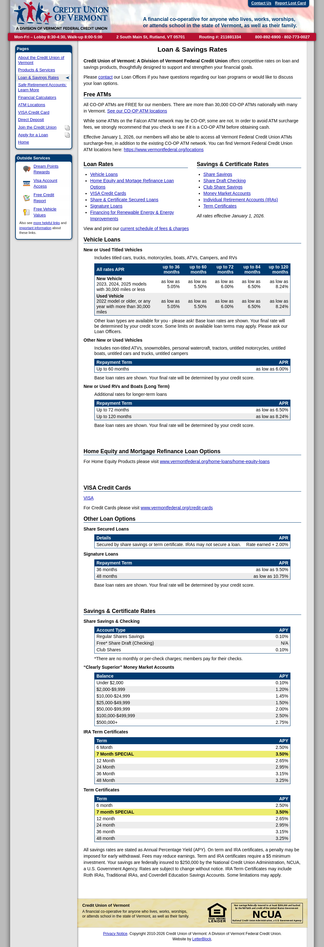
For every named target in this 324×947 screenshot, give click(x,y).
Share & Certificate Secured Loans (124, 199)
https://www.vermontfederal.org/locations (163, 149)
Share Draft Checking (224, 180)
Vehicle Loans (104, 174)
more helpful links (46, 223)
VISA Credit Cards (108, 193)
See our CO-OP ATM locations (137, 110)
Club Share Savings (223, 187)
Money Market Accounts (227, 193)
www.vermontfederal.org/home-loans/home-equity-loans (215, 461)
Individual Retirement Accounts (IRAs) (240, 199)
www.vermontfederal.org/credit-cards (177, 507)
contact (105, 77)
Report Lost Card (290, 3)
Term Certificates (220, 206)
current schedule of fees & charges (154, 228)
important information (35, 228)
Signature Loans (106, 206)
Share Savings (217, 174)
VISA (89, 497)
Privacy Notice (115, 933)
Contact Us (261, 3)
